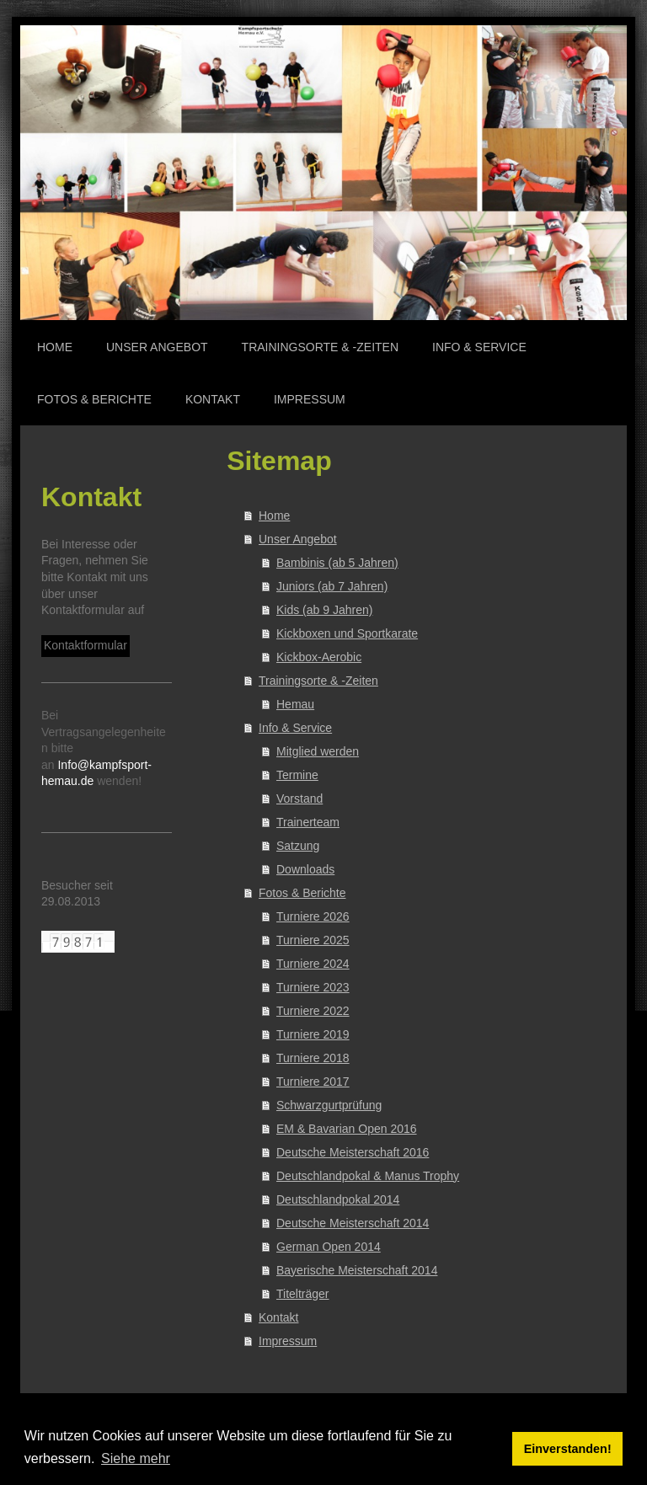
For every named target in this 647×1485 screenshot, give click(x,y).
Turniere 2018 (313, 1058)
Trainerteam (308, 822)
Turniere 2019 (313, 1034)
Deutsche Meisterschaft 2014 (352, 1223)
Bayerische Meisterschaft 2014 (356, 1270)
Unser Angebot (298, 539)
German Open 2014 (328, 1246)
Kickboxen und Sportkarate (347, 633)
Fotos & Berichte (302, 893)
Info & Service (295, 727)
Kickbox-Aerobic (318, 657)
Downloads (305, 869)
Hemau (295, 704)
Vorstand (299, 798)
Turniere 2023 (313, 987)
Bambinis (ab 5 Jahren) (337, 562)
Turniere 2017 (313, 1081)
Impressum (288, 1341)
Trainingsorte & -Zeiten (318, 680)
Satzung (297, 845)
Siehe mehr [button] (135, 1458)
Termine (297, 775)
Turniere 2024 (313, 963)
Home (274, 515)
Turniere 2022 (313, 1011)
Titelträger (302, 1294)
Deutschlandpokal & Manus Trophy (367, 1176)
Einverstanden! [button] (568, 1449)
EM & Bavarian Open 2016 (346, 1128)
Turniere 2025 (313, 940)
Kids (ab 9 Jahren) (324, 610)
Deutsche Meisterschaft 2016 (352, 1152)
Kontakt (278, 1317)
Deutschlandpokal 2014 (337, 1199)
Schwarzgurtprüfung (329, 1105)
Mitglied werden (317, 751)
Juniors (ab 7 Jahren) (332, 586)
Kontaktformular (85, 645)
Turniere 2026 (313, 916)
